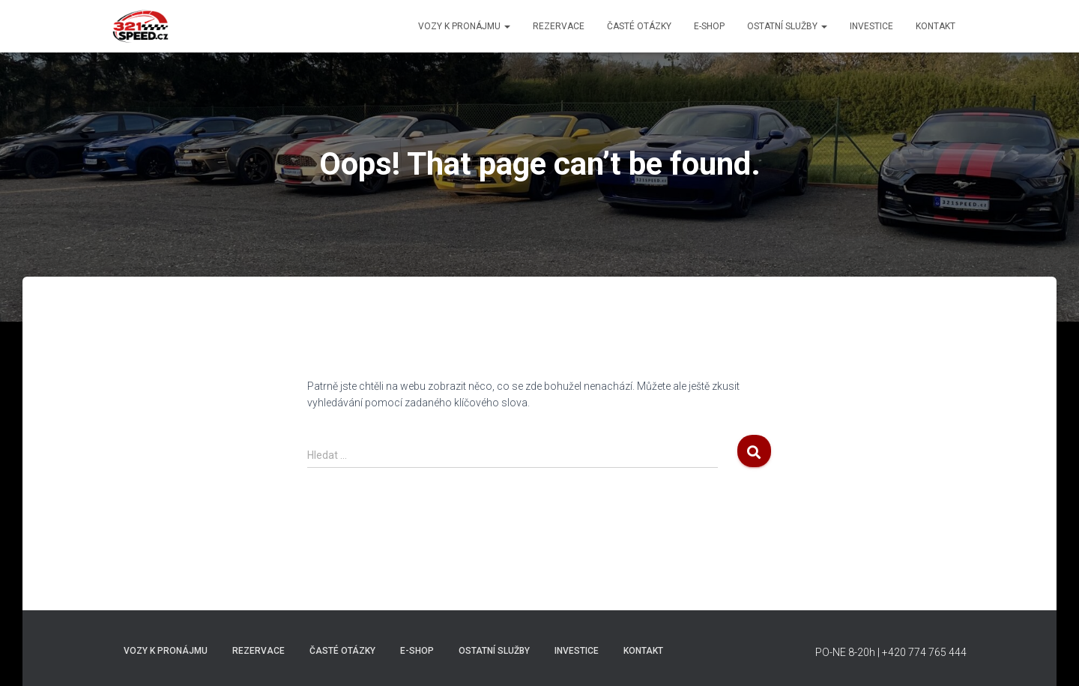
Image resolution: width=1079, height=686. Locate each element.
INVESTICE (871, 26)
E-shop (709, 26)
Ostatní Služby (787, 26)
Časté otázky (639, 26)
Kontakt (935, 26)
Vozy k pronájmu (464, 26)
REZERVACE (558, 26)
